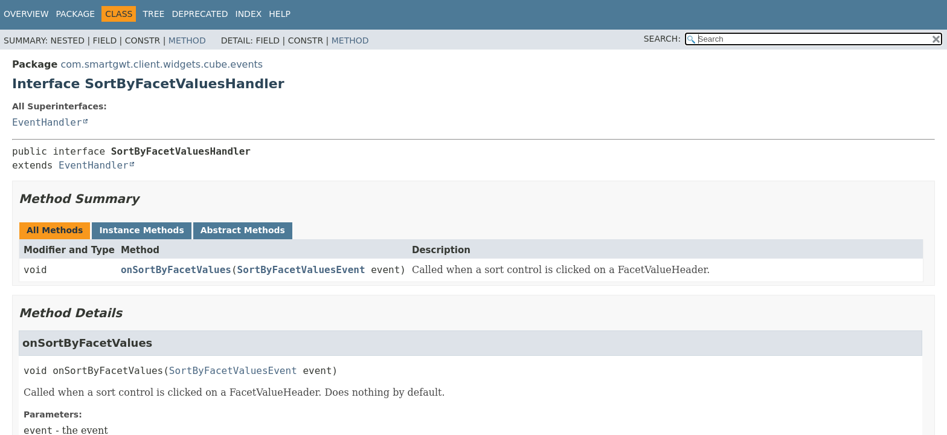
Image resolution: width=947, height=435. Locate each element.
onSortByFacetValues (176, 270)
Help (280, 14)
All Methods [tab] (55, 230)
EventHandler (47, 122)
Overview (26, 14)
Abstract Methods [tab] (243, 230)
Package (75, 14)
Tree (153, 14)
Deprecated (200, 14)
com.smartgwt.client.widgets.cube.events (161, 64)
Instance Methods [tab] (141, 230)
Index (249, 14)
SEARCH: (662, 39)
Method (187, 40)
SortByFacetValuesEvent (301, 270)
